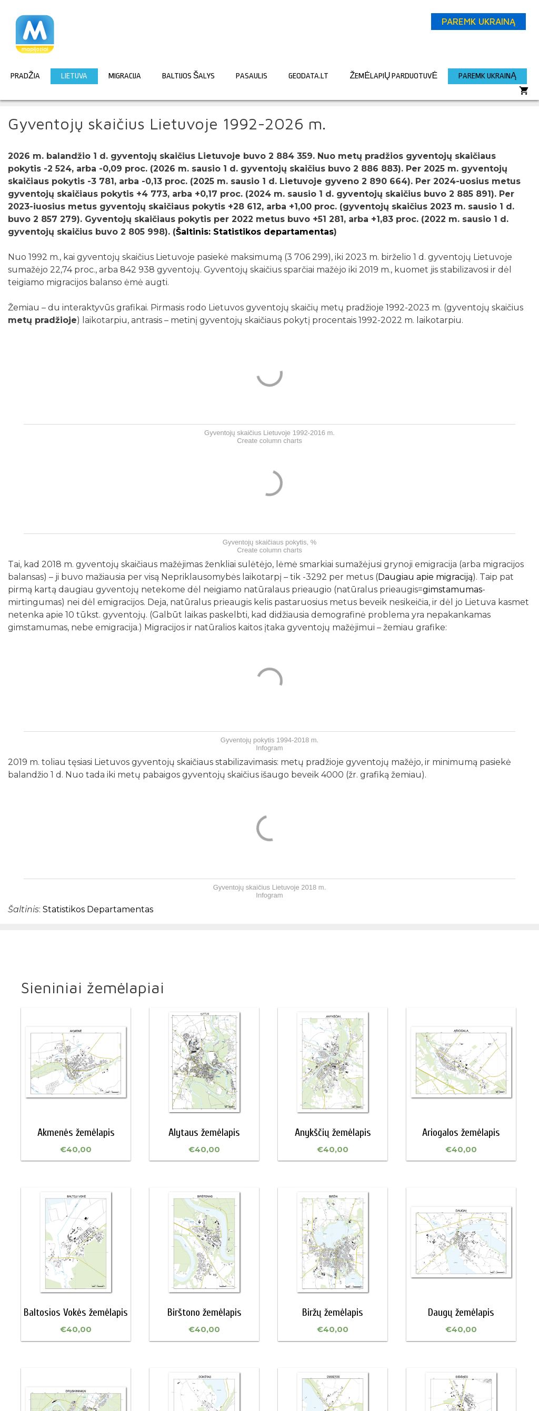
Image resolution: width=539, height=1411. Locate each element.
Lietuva (74, 76)
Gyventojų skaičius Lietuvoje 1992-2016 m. (269, 433)
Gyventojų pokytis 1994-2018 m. (269, 740)
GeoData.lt (308, 76)
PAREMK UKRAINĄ (478, 21)
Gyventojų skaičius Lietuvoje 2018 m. (269, 887)
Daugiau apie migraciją (425, 577)
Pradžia (25, 76)
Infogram (269, 748)
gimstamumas (452, 589)
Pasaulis (251, 76)
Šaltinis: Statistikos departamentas (255, 232)
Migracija (124, 76)
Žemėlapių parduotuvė (393, 76)
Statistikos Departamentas (98, 909)
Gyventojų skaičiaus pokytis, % (269, 542)
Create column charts (269, 441)
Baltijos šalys (188, 76)
